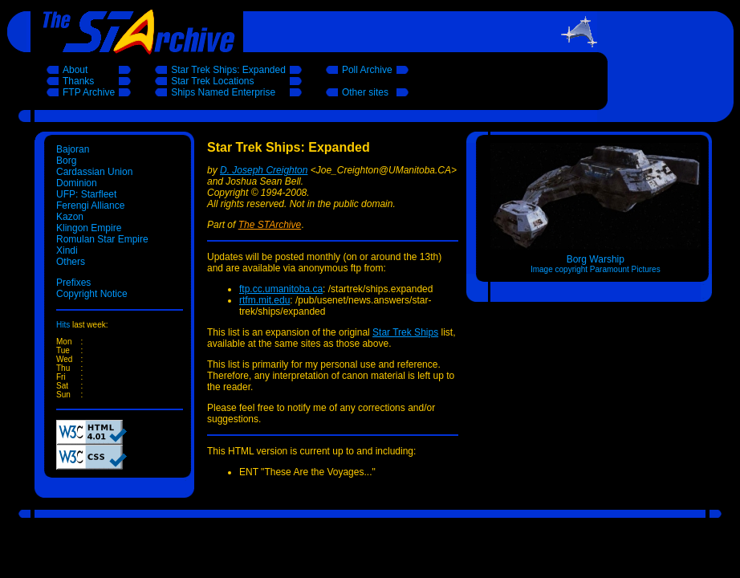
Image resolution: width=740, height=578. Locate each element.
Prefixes (73, 282)
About (75, 69)
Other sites (365, 92)
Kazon (69, 216)
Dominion (76, 183)
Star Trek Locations (212, 81)
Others (70, 261)
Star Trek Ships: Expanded (228, 69)
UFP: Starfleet (86, 194)
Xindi (67, 250)
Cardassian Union (94, 171)
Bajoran (72, 149)
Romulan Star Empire (102, 239)
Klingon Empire (88, 228)
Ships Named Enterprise (223, 92)
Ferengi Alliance (90, 205)
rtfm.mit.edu (264, 300)
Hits (63, 324)
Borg (66, 160)
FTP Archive (89, 92)
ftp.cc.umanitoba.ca (281, 289)
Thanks (78, 81)
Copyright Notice (92, 293)
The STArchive (269, 224)
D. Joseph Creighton (263, 170)
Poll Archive (367, 69)
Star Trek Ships (405, 332)
